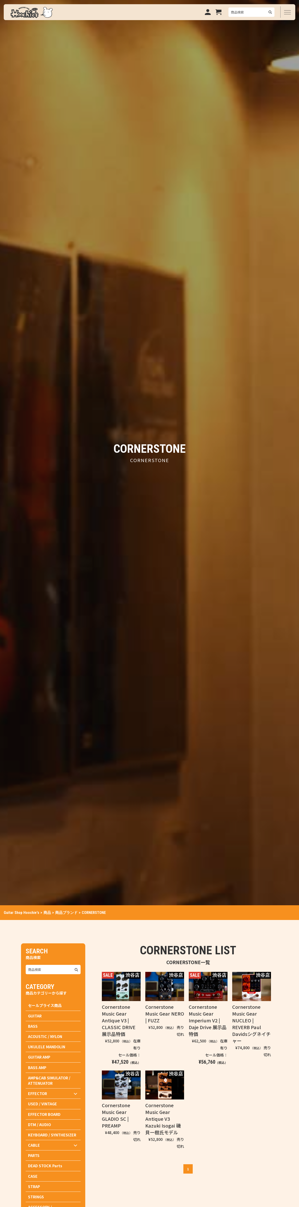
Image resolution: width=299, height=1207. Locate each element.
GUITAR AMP (39, 1057)
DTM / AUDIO (39, 1124)
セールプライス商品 (45, 1005)
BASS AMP (37, 1067)
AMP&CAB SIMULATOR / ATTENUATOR (49, 1080)
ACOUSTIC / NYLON (45, 1036)
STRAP (34, 1186)
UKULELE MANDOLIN (46, 1046)
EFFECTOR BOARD (44, 1114)
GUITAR (35, 1016)
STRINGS (36, 1197)
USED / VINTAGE (42, 1103)
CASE (33, 1176)
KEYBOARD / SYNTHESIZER (52, 1135)
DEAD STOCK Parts (45, 1165)
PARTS (33, 1155)
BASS (33, 1026)
